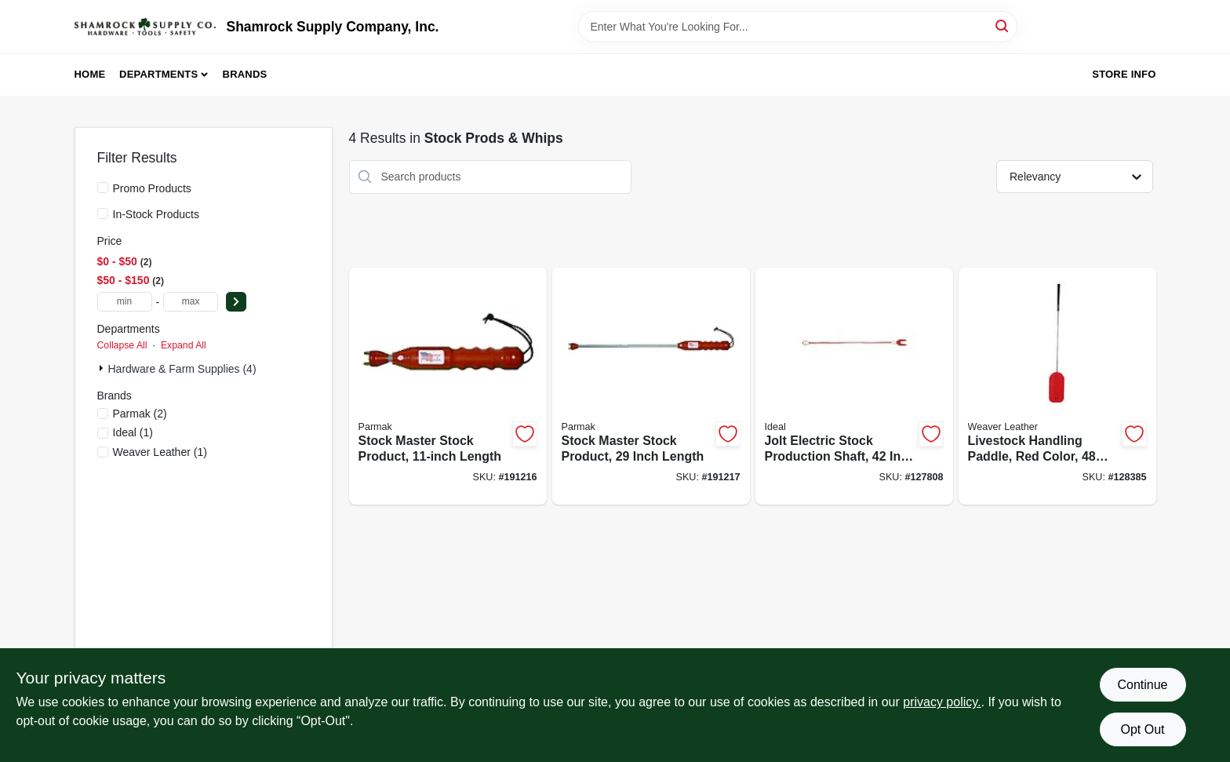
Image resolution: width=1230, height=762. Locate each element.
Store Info (1123, 74)
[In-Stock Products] (102, 213)
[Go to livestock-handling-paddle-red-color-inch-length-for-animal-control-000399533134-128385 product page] (1057, 386)
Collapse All (122, 345)
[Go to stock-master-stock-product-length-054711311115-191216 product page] (448, 386)
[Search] (1003, 25)
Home (90, 74)
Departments (158, 74)
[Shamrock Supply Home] (145, 26)
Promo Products (152, 188)
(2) (140, 413)
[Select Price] (236, 302)
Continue (1142, 684)
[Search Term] (797, 26)
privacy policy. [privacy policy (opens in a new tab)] (942, 702)
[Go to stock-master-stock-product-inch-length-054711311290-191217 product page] (651, 386)
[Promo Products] (102, 187)
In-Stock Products (156, 214)
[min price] (124, 302)
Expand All (183, 345)
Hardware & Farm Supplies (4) (182, 369)
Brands (245, 74)
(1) (133, 432)
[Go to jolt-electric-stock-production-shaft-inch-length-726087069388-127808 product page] (854, 386)
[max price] (190, 302)
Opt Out (1142, 729)
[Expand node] (103, 368)
